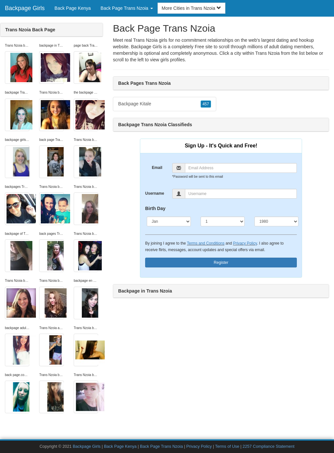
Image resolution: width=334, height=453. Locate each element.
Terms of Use (227, 446)
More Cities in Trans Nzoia (191, 8)
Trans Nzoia (267, 53)
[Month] (169, 221)
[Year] (276, 221)
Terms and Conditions (205, 243)
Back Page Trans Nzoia (161, 446)
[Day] (223, 221)
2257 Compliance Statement (269, 446)
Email (157, 167)
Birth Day (155, 208)
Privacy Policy (245, 243)
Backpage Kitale (164, 104)
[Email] (241, 168)
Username (154, 193)
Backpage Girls (25, 8)
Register (221, 262)
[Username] (241, 194)
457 (206, 104)
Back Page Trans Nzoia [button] (126, 8)
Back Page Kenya (72, 8)
